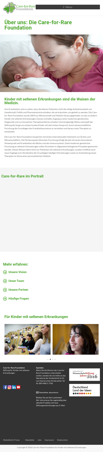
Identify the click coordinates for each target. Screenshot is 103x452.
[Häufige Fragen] (5, 299)
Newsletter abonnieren (48, 392)
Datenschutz (62, 440)
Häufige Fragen (18, 298)
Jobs (39, 440)
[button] (7, 340)
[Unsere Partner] (5, 290)
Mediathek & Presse (11, 440)
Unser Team (16, 281)
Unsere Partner (18, 289)
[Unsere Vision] (5, 272)
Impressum (49, 440)
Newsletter (29, 440)
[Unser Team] (5, 281)
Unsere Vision (17, 272)
